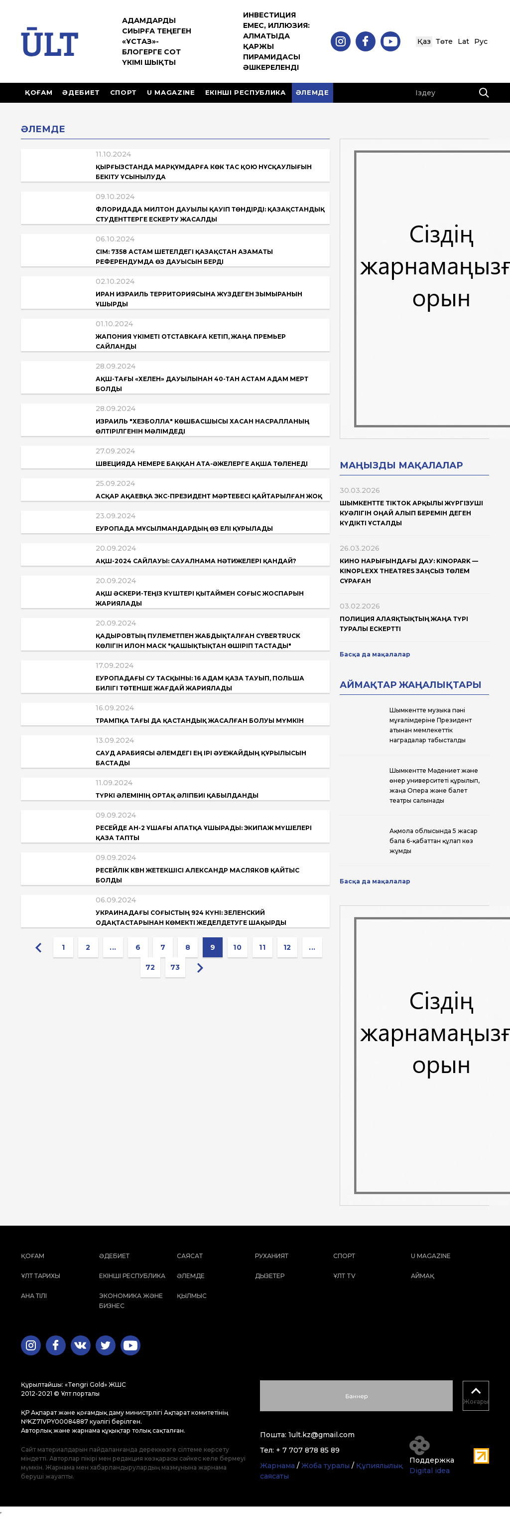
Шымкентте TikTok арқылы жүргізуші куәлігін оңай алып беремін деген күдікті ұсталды (411, 513)
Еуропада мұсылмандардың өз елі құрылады (184, 528)
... (113, 947)
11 (262, 947)
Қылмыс (192, 1295)
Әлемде (312, 92)
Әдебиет (81, 92)
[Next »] (200, 967)
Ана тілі (34, 1295)
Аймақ (422, 1276)
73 (175, 967)
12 (287, 947)
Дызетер (269, 1276)
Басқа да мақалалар (375, 654)
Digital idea (429, 1470)
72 (150, 967)
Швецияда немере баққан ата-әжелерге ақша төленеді (202, 463)
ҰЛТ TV (344, 1276)
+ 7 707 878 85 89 (308, 1450)
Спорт (123, 92)
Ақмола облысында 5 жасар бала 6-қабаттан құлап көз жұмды (433, 841)
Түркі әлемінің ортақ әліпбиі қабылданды (177, 795)
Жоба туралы (325, 1465)
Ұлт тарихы (40, 1276)
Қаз (424, 41)
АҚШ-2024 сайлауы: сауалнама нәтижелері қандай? (196, 561)
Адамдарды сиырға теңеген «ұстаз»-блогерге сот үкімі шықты (156, 41)
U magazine (171, 92)
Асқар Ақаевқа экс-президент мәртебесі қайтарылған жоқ (209, 496)
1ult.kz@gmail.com (321, 1434)
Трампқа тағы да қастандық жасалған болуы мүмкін (200, 720)
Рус (481, 41)
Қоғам (38, 92)
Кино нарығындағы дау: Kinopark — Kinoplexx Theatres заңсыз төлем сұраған (409, 571)
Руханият (271, 1256)
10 (237, 947)
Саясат (190, 1256)
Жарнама (277, 1465)
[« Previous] (38, 947)
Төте (444, 41)
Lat (463, 41)
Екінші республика (245, 92)
